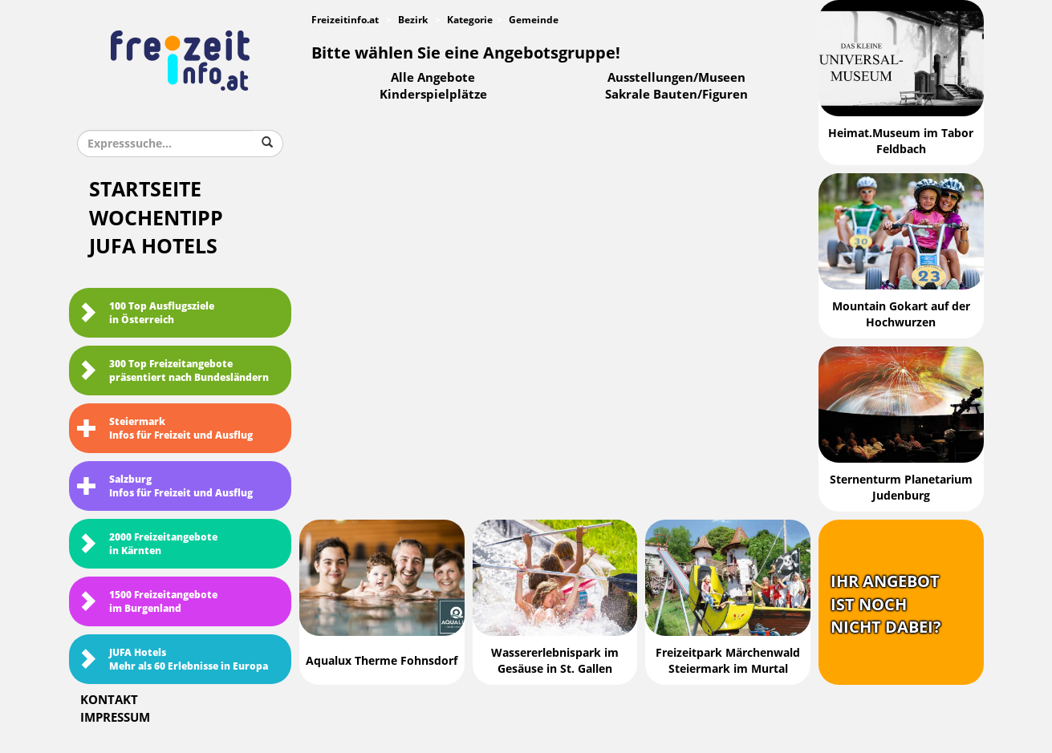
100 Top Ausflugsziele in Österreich (145, 313)
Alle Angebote (433, 78)
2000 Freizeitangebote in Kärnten (147, 544)
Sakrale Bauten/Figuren (676, 94)
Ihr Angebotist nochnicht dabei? (886, 604)
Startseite (145, 189)
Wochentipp (156, 218)
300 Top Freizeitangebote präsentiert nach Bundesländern (173, 370)
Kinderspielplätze (433, 94)
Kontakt (109, 700)
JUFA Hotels (153, 246)
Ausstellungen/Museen (676, 78)
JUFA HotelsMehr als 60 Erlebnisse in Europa (172, 659)
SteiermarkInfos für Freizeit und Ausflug (165, 428)
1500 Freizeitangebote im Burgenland (147, 601)
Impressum (115, 717)
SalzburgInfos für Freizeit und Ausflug (165, 486)
